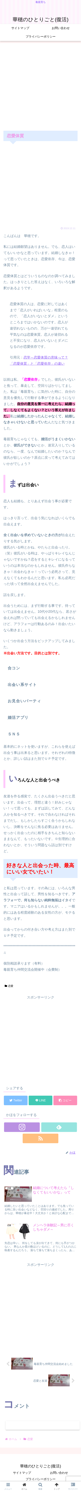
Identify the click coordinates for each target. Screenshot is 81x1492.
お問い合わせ (59, 1472)
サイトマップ (22, 1472)
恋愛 (9, 985)
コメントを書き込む (42, 1425)
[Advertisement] (40, 86)
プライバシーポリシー (41, 1479)
